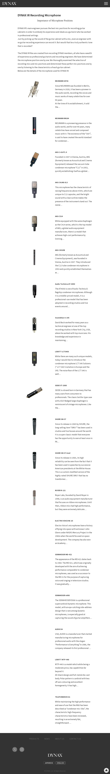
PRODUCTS (34, 738)
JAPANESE (49, 763)
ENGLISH (60, 763)
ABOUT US (59, 738)
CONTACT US (75, 738)
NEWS (47, 738)
